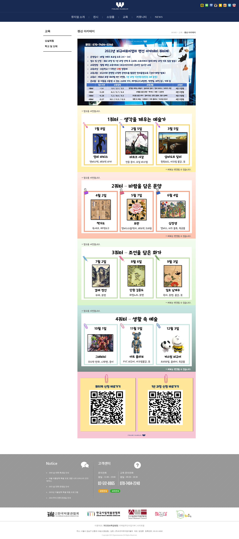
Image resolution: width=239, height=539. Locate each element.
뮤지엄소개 (78, 17)
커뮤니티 (141, 17)
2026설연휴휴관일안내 (59, 473)
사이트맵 (140, 526)
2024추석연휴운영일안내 (60, 498)
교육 (125, 17)
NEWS (158, 17)
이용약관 (98, 526)
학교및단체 (51, 46)
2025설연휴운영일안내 (59, 487)
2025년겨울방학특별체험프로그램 (63, 492)
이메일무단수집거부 (127, 526)
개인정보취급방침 (110, 526)
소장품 (110, 17)
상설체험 (49, 41)
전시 (95, 17)
